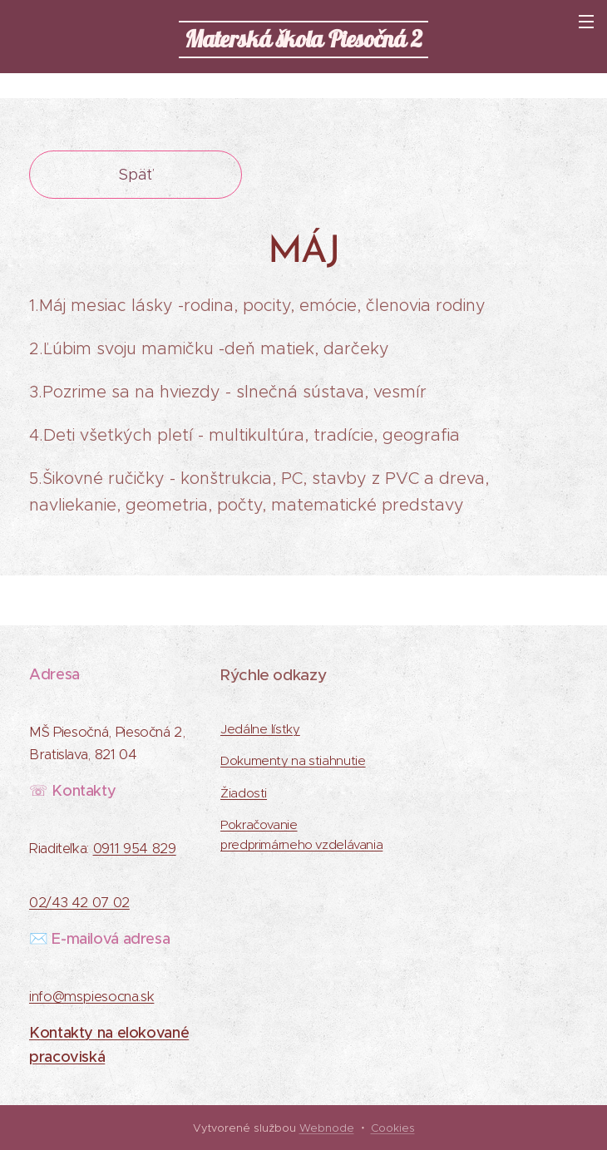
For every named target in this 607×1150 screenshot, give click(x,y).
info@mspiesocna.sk (91, 997)
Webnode (326, 1128)
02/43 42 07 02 (79, 903)
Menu (586, 21)
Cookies (393, 1128)
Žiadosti (243, 793)
